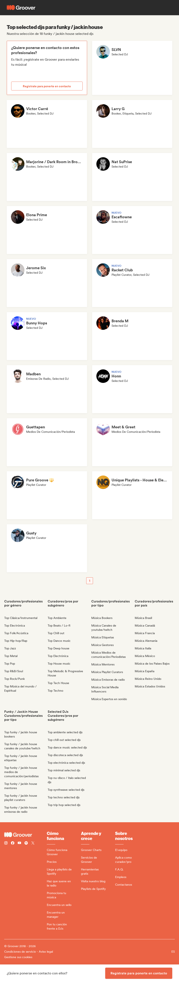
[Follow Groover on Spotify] (26, 843)
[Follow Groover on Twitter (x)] (33, 843)
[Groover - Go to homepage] (25, 835)
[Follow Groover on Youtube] (19, 843)
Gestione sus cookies (18, 957)
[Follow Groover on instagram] (6, 843)
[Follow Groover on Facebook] (12, 843)
